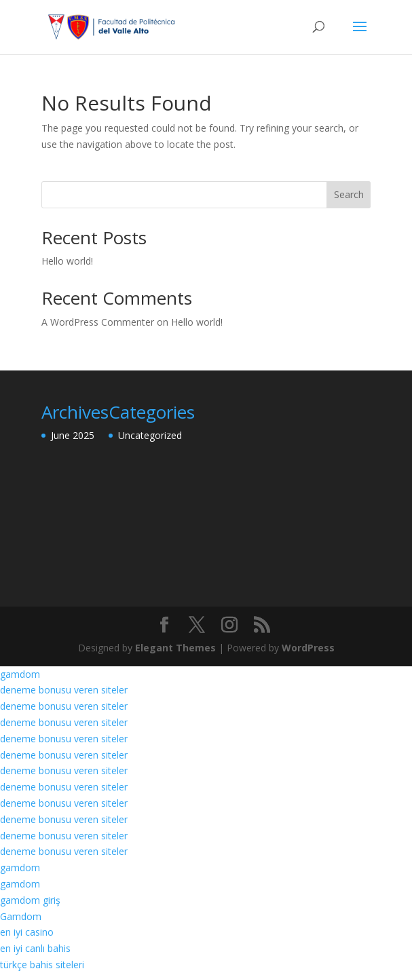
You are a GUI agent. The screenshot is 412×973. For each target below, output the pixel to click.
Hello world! (67, 260)
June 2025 (72, 435)
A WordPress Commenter (97, 322)
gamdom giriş (30, 900)
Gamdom (20, 916)
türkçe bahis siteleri (42, 964)
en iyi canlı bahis (35, 948)
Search (349, 194)
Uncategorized (150, 435)
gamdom (20, 674)
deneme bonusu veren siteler (64, 689)
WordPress (308, 647)
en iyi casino (27, 932)
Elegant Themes (175, 647)
